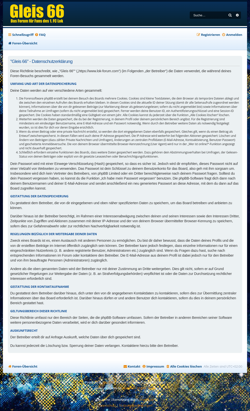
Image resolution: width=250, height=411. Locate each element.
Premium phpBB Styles (139, 388)
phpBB (108, 382)
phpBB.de (146, 399)
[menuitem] (40, 34)
